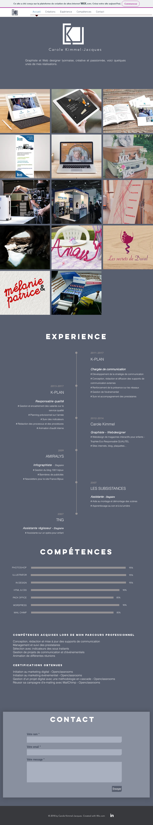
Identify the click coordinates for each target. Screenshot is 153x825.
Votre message (35, 759)
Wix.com (100, 815)
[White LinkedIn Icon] (112, 815)
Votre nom (32, 734)
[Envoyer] (117, 789)
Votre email (33, 746)
